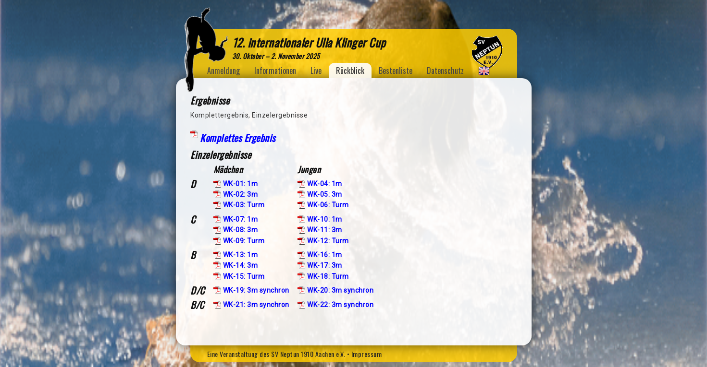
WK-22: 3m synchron (340, 304)
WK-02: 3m (240, 194)
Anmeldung (223, 70)
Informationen (275, 70)
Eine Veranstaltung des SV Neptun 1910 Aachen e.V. (276, 354)
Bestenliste (395, 70)
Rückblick (350, 70)
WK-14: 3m (240, 265)
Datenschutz (445, 70)
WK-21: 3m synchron (256, 304)
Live (316, 70)
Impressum (366, 354)
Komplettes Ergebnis (237, 137)
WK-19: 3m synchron (256, 290)
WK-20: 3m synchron (340, 290)
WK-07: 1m (240, 219)
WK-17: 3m (324, 265)
